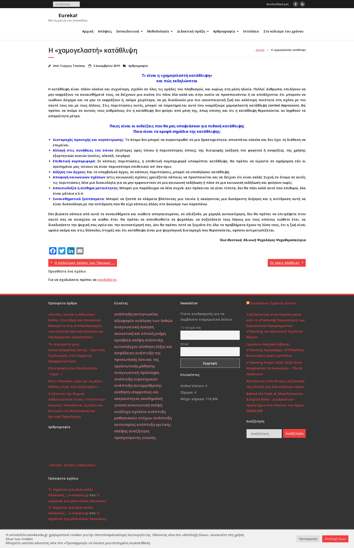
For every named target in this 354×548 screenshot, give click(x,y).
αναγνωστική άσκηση (134, 326)
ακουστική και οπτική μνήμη (140, 333)
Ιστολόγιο (251, 31)
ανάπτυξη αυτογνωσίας (136, 314)
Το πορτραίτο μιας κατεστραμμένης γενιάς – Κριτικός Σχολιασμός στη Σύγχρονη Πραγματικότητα (76, 353)
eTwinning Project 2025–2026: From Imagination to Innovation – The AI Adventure (274, 368)
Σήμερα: (187, 392)
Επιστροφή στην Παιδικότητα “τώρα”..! (72, 371)
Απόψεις (105, 31)
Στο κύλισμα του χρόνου (283, 31)
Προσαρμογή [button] (308, 539)
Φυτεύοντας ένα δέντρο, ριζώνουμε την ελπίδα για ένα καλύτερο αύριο (275, 384)
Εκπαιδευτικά (127, 31)
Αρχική (87, 31)
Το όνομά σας (190, 327)
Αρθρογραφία (224, 31)
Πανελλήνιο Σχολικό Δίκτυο (273, 303)
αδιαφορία (124, 320)
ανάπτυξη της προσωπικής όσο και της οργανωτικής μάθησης (137, 359)
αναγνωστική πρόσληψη (136, 372)
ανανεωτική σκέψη (144, 405)
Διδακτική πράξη (191, 31)
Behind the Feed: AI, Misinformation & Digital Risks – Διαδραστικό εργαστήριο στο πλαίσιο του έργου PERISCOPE (275, 402)
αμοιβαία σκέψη (129, 340)
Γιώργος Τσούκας (72, 66)
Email (184, 344)
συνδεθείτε (107, 279)
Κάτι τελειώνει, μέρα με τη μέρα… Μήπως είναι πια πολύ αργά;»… (76, 384)
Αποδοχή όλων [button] (335, 539)
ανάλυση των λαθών (154, 320)
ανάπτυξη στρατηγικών (136, 379)
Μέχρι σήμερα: (193, 399)
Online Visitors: (192, 386)
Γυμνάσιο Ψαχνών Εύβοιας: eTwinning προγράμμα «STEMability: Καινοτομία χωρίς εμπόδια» (275, 350)
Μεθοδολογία (158, 31)
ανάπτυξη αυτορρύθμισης (138, 385)
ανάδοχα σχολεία (130, 411)
